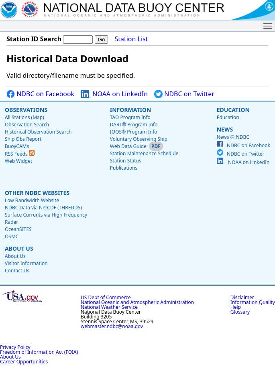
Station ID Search (33, 38)
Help (235, 307)
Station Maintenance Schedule (144, 153)
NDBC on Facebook (40, 94)
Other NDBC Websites (37, 193)
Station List (131, 39)
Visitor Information (26, 263)
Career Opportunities (24, 361)
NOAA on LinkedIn (114, 94)
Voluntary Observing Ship (138, 139)
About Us (19, 248)
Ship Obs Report (23, 139)
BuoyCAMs (17, 146)
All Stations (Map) (24, 117)
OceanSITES (18, 229)
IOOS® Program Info (133, 131)
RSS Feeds (20, 153)
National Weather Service (109, 307)
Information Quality (252, 302)
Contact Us (17, 270)
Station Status (125, 160)
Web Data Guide (128, 146)
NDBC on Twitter (184, 94)
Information (130, 110)
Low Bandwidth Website (32, 200)
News (225, 129)
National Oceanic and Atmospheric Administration (137, 302)
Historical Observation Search (38, 131)
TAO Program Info (130, 117)
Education (233, 110)
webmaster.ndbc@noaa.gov (112, 326)
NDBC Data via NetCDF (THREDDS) (43, 207)
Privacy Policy (15, 347)
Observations (26, 110)
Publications (124, 167)
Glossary (240, 311)
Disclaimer (242, 297)
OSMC (11, 236)
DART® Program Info (134, 124)
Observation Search (27, 124)
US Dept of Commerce (106, 297)
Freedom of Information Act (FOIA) (39, 352)
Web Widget (18, 161)
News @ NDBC (233, 137)
